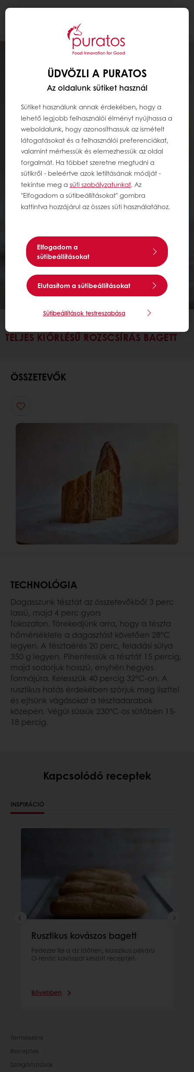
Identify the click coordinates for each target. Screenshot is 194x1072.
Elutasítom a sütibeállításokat (83, 285)
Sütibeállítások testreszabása (84, 312)
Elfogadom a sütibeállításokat (63, 251)
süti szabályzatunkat (100, 184)
